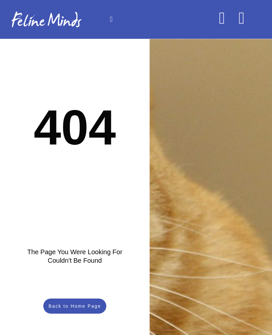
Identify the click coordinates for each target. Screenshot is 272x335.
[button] (111, 19)
